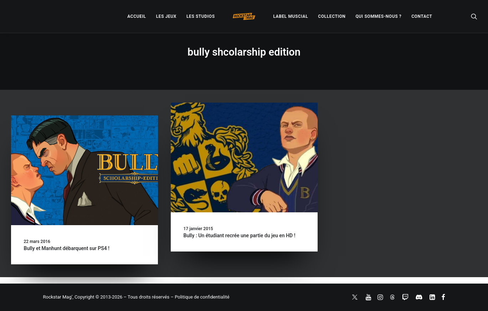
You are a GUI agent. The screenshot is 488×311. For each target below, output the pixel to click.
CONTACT (421, 16)
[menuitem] (136, 16)
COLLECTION (331, 16)
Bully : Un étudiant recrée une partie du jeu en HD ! (240, 235)
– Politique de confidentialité (199, 297)
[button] (474, 16)
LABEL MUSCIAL (290, 16)
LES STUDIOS (200, 16)
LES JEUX (166, 16)
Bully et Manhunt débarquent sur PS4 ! (67, 248)
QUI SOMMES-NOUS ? (378, 16)
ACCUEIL (136, 16)
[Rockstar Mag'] (244, 16)
